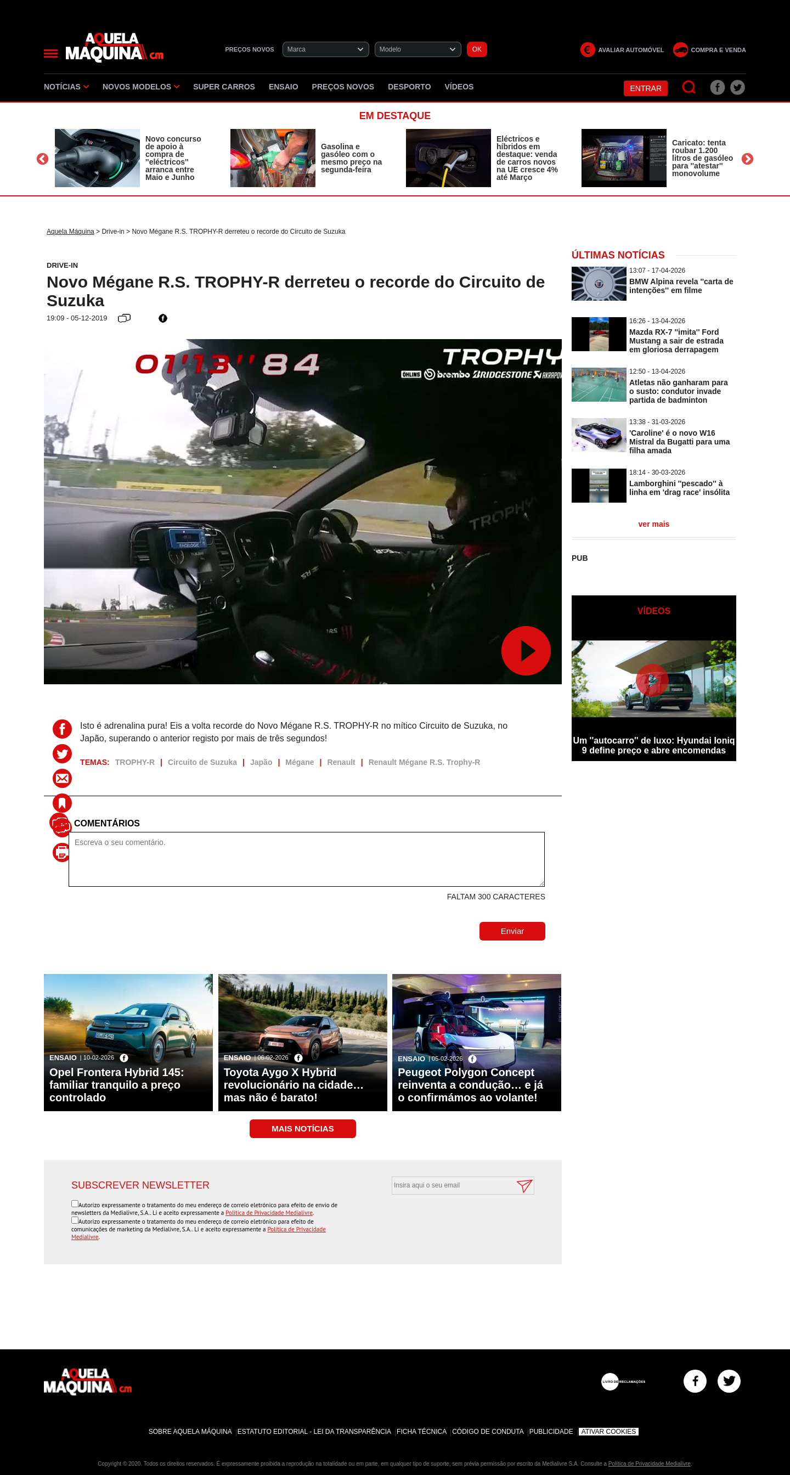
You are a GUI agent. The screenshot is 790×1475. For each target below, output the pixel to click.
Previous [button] (42, 159)
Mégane (299, 762)
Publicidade (551, 1431)
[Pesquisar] (689, 87)
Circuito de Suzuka (202, 762)
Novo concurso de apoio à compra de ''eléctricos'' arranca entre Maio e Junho (173, 158)
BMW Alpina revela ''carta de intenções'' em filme (681, 286)
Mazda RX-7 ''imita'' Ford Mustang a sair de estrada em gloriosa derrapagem (676, 341)
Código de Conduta (487, 1431)
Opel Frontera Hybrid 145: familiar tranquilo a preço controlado (116, 1085)
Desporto (409, 86)
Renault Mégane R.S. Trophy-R (425, 762)
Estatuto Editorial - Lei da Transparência (314, 1431)
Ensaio (283, 86)
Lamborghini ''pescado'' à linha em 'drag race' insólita (679, 488)
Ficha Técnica (422, 1431)
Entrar (646, 88)
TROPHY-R (135, 762)
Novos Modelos (141, 86)
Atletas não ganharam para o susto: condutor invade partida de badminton (678, 391)
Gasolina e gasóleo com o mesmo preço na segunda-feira (351, 158)
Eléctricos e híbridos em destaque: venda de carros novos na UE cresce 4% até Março (527, 158)
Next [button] (747, 159)
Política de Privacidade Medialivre (269, 1213)
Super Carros (224, 86)
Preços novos (343, 86)
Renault (341, 762)
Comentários (107, 823)
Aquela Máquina (70, 231)
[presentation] (451, 1221)
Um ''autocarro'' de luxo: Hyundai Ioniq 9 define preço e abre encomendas (654, 745)
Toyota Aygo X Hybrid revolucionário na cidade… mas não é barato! (294, 1085)
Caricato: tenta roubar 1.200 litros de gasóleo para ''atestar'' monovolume (702, 158)
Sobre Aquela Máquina (190, 1431)
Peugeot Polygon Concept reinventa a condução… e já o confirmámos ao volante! (470, 1085)
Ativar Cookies (609, 1431)
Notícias (66, 86)
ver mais (654, 524)
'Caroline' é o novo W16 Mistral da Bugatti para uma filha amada (679, 442)
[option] (131, 158)
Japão (261, 762)
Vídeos (459, 86)
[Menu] (51, 53)
